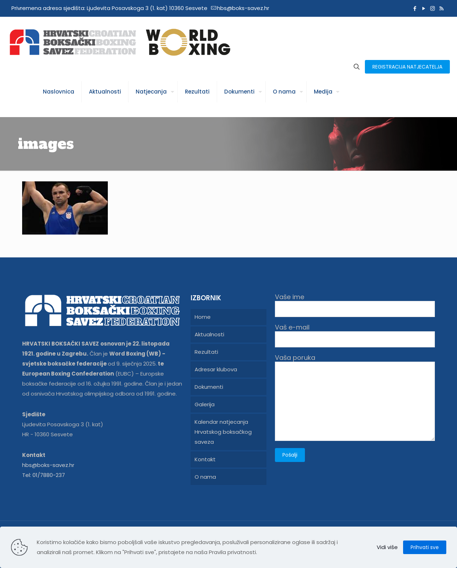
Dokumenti (209, 387)
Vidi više (387, 547)
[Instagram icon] (432, 8)
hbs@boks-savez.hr (48, 465)
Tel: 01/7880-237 (43, 475)
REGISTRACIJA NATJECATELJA (407, 66)
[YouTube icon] (423, 8)
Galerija (205, 404)
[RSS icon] (441, 8)
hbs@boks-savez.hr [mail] (243, 8)
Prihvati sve (425, 547)
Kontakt (205, 459)
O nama (205, 477)
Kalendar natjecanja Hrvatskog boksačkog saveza (223, 432)
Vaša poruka (355, 397)
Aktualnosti (209, 334)
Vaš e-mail (355, 335)
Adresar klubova (216, 369)
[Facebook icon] (414, 8)
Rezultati (206, 352)
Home (203, 317)
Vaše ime (355, 305)
